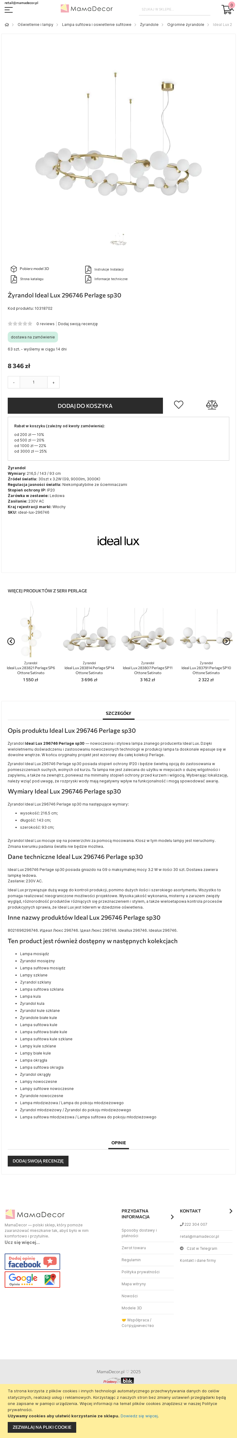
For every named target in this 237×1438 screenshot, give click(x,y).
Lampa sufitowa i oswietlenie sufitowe (96, 24)
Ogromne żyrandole (185, 24)
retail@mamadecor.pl (199, 1236)
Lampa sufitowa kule (38, 1024)
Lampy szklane (34, 975)
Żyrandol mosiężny (37, 961)
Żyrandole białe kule (38, 1017)
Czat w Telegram (198, 1248)
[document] (119, 1411)
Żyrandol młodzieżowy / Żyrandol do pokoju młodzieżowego (75, 1110)
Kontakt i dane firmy (198, 1260)
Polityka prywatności (141, 1272)
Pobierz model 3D (30, 269)
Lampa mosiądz (34, 953)
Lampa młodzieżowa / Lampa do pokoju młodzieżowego (72, 1102)
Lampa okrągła (33, 1060)
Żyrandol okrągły (35, 1074)
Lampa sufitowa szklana (42, 989)
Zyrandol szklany (35, 982)
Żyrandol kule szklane (40, 1010)
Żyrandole (149, 24)
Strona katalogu (27, 279)
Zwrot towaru (134, 1247)
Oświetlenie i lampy (35, 24)
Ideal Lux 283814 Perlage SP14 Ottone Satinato (89, 668)
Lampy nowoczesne (38, 1081)
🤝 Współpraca (135, 1320)
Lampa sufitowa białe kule (43, 1032)
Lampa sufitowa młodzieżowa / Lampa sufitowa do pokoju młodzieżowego (88, 1117)
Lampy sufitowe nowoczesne (47, 1088)
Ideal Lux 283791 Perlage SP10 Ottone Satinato (206, 668)
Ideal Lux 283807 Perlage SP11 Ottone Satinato (148, 668)
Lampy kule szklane (38, 1046)
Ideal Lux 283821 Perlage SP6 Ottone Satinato (31, 668)
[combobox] (175, 9)
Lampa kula (30, 996)
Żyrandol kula (32, 1003)
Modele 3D (132, 1308)
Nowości (130, 1296)
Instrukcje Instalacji (104, 270)
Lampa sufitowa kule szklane (46, 1039)
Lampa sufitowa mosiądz (42, 968)
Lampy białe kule (35, 1053)
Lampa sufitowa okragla (42, 1067)
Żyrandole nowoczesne (41, 1095)
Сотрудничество (138, 1325)
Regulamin (131, 1260)
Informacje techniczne (106, 279)
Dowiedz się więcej (139, 1415)
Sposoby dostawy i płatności (139, 1233)
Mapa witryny (134, 1284)
